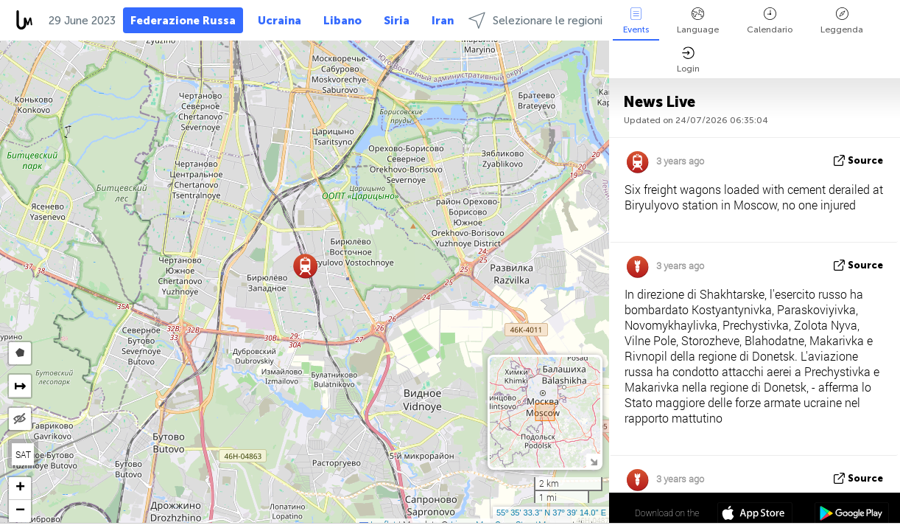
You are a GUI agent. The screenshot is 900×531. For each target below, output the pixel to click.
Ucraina (279, 20)
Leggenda (841, 21)
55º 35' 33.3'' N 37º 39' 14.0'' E (551, 512)
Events (636, 21)
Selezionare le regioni (535, 20)
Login (688, 60)
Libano (342, 20)
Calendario (769, 21)
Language (698, 21)
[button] (305, 265)
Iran (443, 20)
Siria (396, 20)
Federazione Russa (183, 20)
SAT (23, 454)
